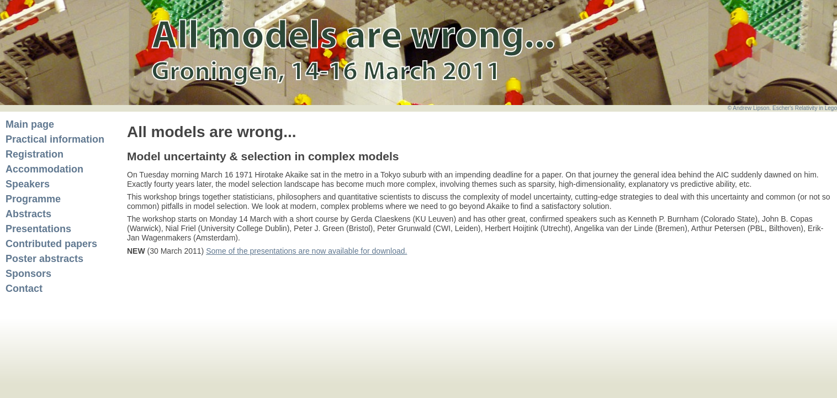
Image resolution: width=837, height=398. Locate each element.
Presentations (38, 228)
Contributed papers (51, 243)
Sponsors (28, 273)
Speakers (28, 184)
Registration (34, 154)
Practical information (55, 139)
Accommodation (44, 169)
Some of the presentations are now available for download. (306, 251)
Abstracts (28, 213)
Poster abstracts (44, 258)
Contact (24, 288)
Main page (30, 124)
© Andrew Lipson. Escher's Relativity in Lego (782, 108)
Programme (33, 199)
